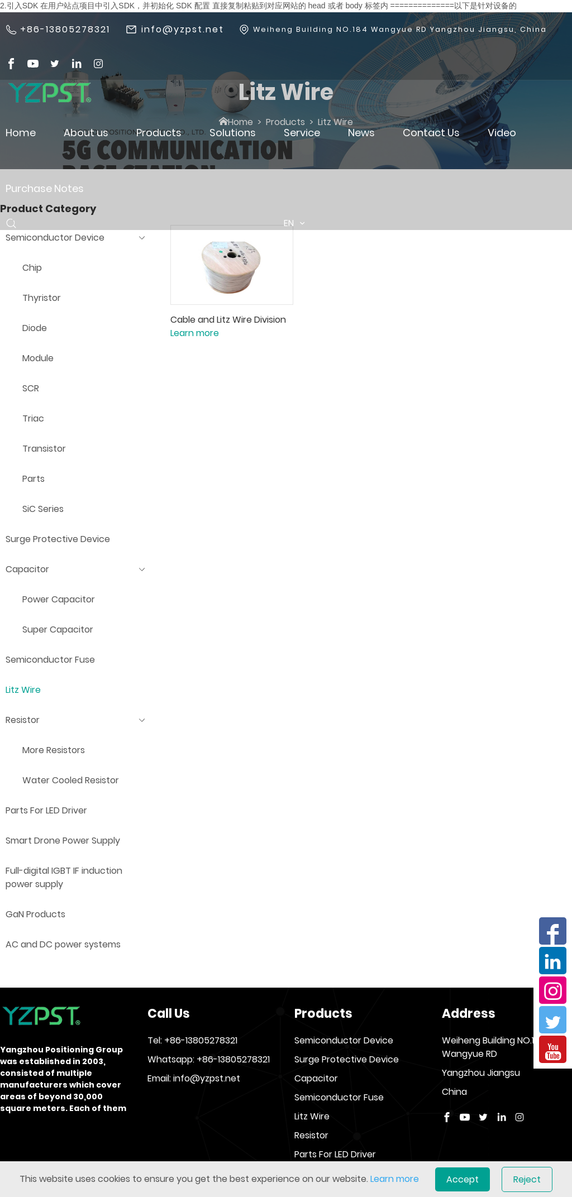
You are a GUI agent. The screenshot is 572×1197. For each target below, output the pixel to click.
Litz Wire (312, 1116)
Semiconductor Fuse (339, 1097)
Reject (527, 1179)
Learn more (194, 333)
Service (302, 133)
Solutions (232, 133)
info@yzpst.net (182, 29)
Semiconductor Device (343, 1040)
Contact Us (431, 133)
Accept (462, 1179)
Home (21, 133)
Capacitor (316, 1078)
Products (159, 133)
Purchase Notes (45, 188)
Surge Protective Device (346, 1059)
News (361, 133)
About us (86, 133)
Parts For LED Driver (335, 1154)
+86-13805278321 (65, 29)
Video (502, 133)
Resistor (311, 1135)
